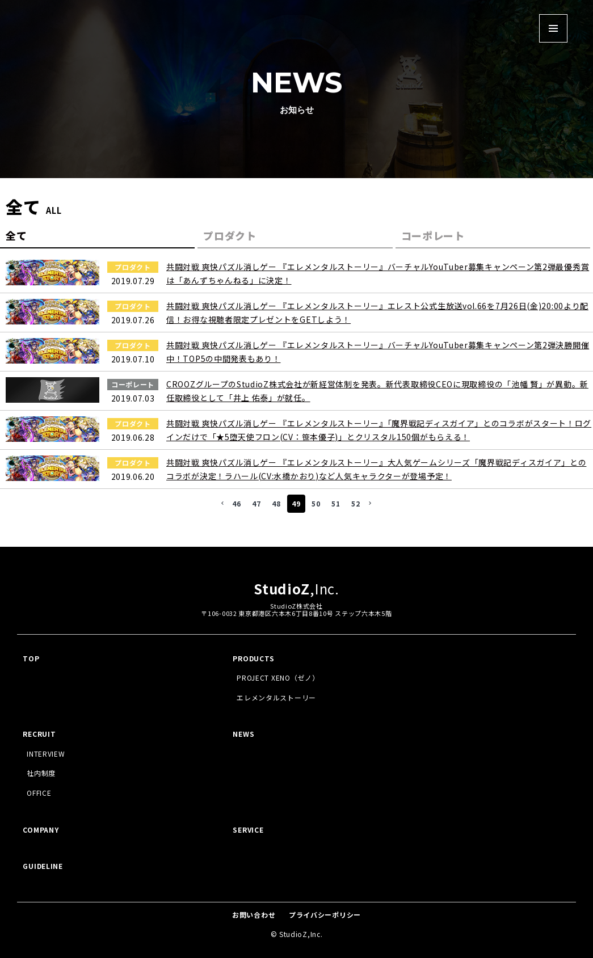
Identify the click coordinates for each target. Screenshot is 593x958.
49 (296, 503)
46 (236, 503)
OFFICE (39, 792)
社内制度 (41, 773)
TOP (31, 658)
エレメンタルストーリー (276, 697)
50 (316, 503)
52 (355, 503)
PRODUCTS (254, 658)
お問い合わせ (253, 914)
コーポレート (433, 235)
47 (256, 503)
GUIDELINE (42, 866)
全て (16, 235)
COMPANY (40, 829)
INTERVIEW (46, 753)
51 (335, 503)
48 (276, 503)
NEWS (243, 733)
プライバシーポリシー (325, 914)
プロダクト (229, 235)
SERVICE (248, 829)
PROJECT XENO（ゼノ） (278, 677)
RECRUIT (39, 733)
